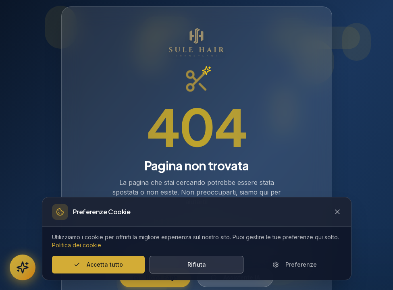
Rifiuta (196, 264)
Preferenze (294, 264)
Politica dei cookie (76, 245)
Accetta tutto (98, 264)
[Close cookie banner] (337, 212)
